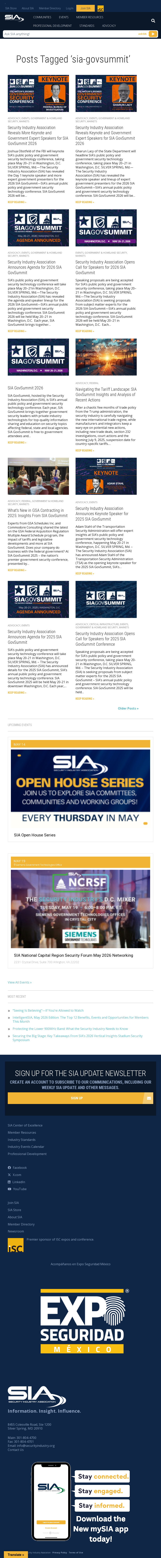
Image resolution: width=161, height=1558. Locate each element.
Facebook (20, 1167)
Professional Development (52, 26)
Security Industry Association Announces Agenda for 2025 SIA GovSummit (35, 637)
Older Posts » (128, 708)
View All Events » (20, 982)
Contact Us (16, 1450)
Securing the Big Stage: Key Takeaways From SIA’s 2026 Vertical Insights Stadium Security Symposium (78, 1038)
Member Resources (89, 17)
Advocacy (109, 26)
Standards (86, 26)
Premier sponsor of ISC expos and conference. (60, 1239)
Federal (94, 383)
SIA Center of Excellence (25, 1125)
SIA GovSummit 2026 (26, 388)
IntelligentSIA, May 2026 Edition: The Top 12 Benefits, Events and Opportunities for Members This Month (81, 1020)
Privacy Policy (59, 1552)
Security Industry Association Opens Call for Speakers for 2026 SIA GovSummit (105, 267)
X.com (17, 1175)
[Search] (153, 22)
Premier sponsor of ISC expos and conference (100, 9)
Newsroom (16, 1231)
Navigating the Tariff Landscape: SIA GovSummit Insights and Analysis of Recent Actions (106, 394)
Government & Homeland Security (35, 120)
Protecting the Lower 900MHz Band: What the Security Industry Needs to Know (70, 1029)
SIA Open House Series (35, 835)
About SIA (28, 8)
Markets (24, 121)
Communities (42, 17)
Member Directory (50, 8)
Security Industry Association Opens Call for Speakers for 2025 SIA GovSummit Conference (105, 639)
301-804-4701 (24, 1441)
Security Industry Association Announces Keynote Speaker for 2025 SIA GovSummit (102, 514)
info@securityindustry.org (36, 1446)
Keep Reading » (17, 202)
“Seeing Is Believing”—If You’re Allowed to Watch (48, 1011)
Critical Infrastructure (104, 624)
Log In (69, 8)
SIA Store (11, 8)
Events (64, 17)
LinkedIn (18, 1182)
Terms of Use (76, 1552)
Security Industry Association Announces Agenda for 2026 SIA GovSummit (35, 267)
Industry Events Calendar (26, 1147)
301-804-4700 (26, 1438)
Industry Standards (22, 1140)
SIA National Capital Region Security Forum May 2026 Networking (73, 955)
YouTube (20, 1189)
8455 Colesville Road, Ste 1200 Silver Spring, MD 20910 (29, 1426)
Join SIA (86, 8)
